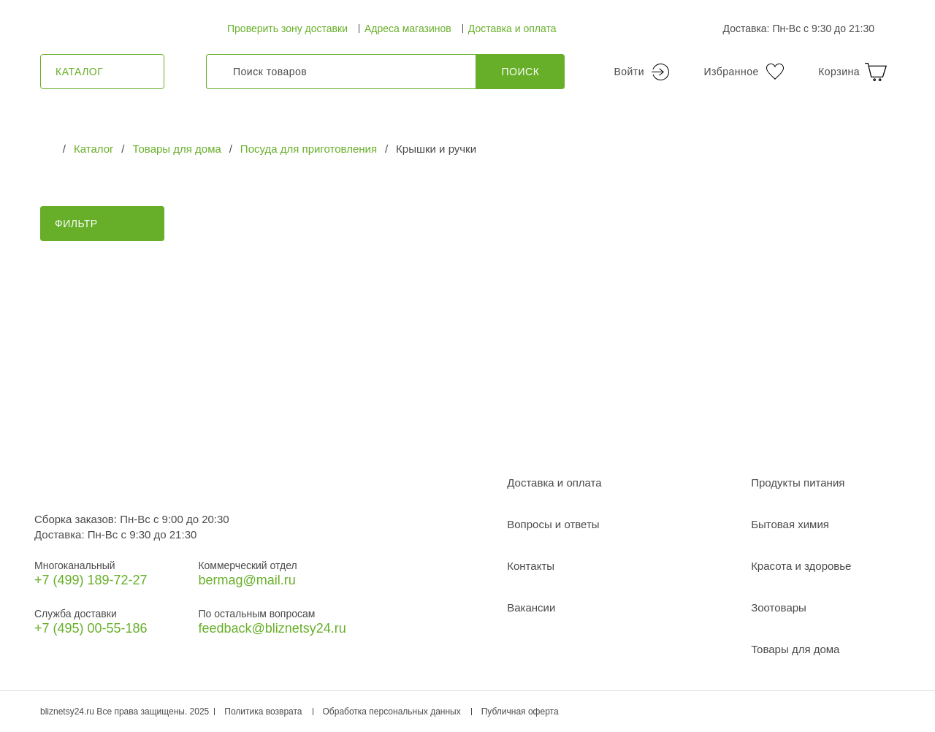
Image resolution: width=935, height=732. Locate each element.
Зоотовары (778, 607)
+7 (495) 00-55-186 (91, 628)
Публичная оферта (520, 711)
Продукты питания (797, 482)
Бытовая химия (790, 524)
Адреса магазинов (408, 28)
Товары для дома (795, 649)
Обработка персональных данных (392, 711)
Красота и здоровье (801, 566)
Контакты (530, 566)
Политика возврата (263, 711)
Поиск (521, 71)
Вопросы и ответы (553, 524)
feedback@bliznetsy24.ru (272, 628)
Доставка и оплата (512, 28)
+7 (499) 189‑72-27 (91, 580)
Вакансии (531, 607)
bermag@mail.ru (246, 580)
